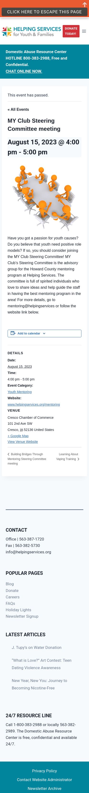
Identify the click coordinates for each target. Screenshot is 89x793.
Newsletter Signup (22, 616)
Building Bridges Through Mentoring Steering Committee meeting (27, 459)
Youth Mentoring (20, 392)
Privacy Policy (44, 770)
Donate (12, 590)
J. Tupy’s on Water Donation (37, 647)
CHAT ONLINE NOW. (24, 69)
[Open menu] (84, 29)
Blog (10, 583)
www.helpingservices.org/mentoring (34, 404)
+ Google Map (18, 436)
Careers (12, 597)
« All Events (18, 109)
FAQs (10, 603)
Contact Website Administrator (44, 779)
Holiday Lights (18, 609)
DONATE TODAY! (71, 29)
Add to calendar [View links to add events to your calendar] (29, 333)
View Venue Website (23, 442)
